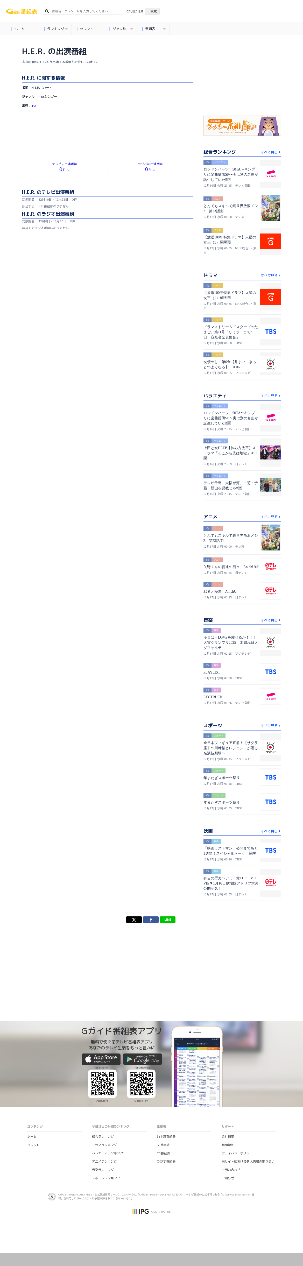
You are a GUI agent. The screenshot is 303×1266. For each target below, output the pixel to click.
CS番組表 (163, 1153)
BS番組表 (163, 1145)
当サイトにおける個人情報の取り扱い (248, 1161)
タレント (85, 28)
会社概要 (228, 1136)
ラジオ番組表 (166, 1161)
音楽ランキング (103, 1170)
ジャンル (121, 28)
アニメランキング (104, 1161)
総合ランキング (103, 1136)
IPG (33, 105)
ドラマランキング (104, 1145)
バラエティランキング (107, 1153)
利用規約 (228, 1145)
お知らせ (228, 1178)
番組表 (154, 28)
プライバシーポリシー (237, 1153)
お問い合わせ (231, 1170)
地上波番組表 (166, 1136)
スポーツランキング (106, 1178)
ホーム (18, 28)
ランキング (56, 28)
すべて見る (271, 152)
